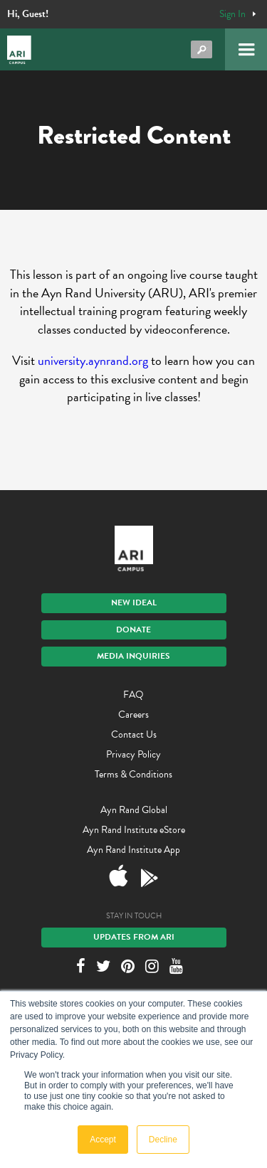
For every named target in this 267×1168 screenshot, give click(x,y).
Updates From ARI (133, 936)
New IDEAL (134, 602)
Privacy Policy (133, 754)
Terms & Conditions (133, 774)
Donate (133, 629)
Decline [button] (163, 1140)
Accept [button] (103, 1140)
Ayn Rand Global (133, 809)
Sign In (232, 14)
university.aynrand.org (93, 360)
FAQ (133, 694)
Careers (133, 714)
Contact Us (134, 734)
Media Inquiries (133, 655)
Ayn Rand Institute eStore (134, 829)
